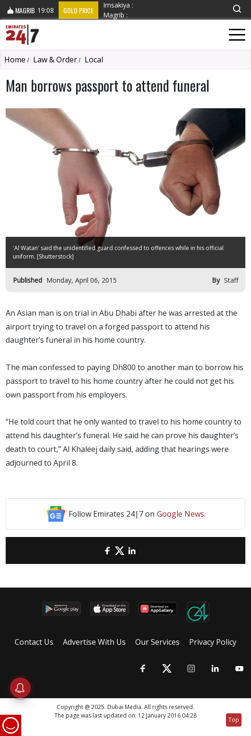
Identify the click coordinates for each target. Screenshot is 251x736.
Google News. (181, 514)
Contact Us (34, 642)
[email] (95, 550)
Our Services (157, 642)
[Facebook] (107, 550)
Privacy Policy (212, 642)
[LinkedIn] (132, 550)
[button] (236, 8)
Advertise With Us (94, 642)
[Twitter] (119, 550)
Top (233, 720)
